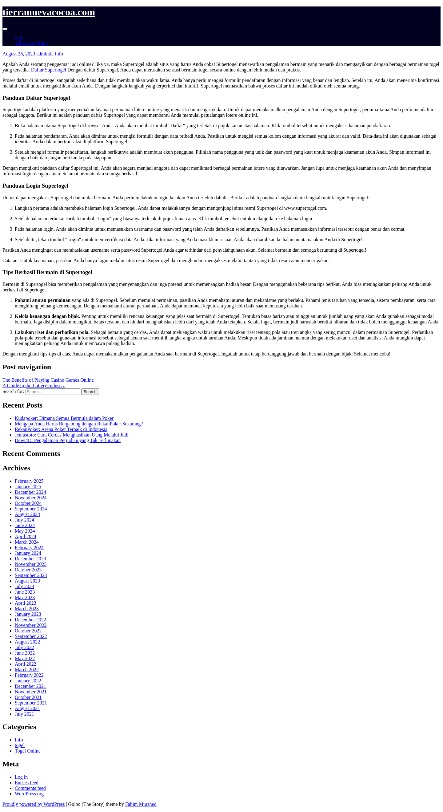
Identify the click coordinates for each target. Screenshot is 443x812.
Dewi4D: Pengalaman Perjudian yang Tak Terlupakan (68, 440)
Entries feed (26, 782)
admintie (45, 53)
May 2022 (25, 658)
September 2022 (31, 636)
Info (59, 53)
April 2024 (25, 536)
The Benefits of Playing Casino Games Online (48, 380)
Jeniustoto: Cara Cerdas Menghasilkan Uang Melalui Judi (72, 434)
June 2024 (25, 525)
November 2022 (31, 625)
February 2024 (29, 547)
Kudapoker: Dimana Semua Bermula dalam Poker (64, 418)
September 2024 (31, 508)
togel (20, 37)
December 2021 (30, 686)
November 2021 (31, 691)
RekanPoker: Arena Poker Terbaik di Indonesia (61, 429)
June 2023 (25, 592)
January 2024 (28, 553)
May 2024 (25, 531)
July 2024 (24, 519)
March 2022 (27, 669)
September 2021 (31, 702)
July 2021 (24, 714)
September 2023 (31, 575)
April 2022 (25, 664)
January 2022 (28, 680)
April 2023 (25, 603)
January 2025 (28, 486)
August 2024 (27, 514)
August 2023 (27, 580)
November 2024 (31, 497)
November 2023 (31, 564)
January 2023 (28, 614)
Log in (21, 777)
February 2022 (29, 675)
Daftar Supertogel (48, 69)
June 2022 (25, 653)
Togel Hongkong (31, 43)
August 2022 (27, 641)
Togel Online (28, 750)
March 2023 (27, 608)
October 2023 (28, 569)
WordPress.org (29, 793)
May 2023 (25, 597)
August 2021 (27, 708)
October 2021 (28, 697)
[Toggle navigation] (4, 29)
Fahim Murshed (141, 804)
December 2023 (30, 558)
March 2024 (27, 542)
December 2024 (30, 492)
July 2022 (24, 647)
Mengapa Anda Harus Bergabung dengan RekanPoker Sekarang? (79, 423)
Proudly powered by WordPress (33, 804)
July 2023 (24, 586)
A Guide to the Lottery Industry (33, 385)
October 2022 (28, 630)
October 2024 (28, 503)
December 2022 (30, 619)
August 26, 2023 (19, 53)
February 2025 (29, 481)
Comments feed (30, 788)
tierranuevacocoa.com (48, 12)
